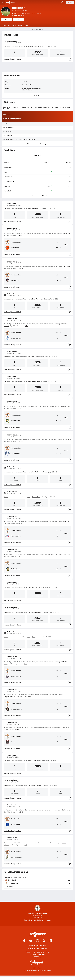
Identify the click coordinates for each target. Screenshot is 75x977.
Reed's (6, 46)
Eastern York (36, 497)
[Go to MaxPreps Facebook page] (50, 941)
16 (57, 248)
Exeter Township (37, 299)
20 (57, 671)
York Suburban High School (37, 909)
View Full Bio (38, 96)
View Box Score (9, 886)
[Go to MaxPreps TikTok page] (24, 941)
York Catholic (36, 357)
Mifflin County (36, 587)
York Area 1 (9, 135)
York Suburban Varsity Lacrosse (31, 88)
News (26, 25)
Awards (20, 25)
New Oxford (35, 208)
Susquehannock (36, 612)
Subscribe (31, 949)
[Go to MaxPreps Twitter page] (44, 941)
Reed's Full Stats (16, 59)
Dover (33, 637)
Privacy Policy (42, 949)
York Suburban (13, 242)
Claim (6, 20)
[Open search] (62, 2)
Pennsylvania (10, 127)
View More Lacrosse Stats (37, 196)
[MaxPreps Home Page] (33, 29)
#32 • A (18, 16)
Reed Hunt (18, 7)
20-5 (25, 664)
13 (57, 736)
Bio (9, 25)
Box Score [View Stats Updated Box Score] (7, 59)
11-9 (26, 326)
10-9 (30, 697)
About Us (32, 946)
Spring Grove (36, 760)
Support (37, 957)
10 (57, 275)
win (28, 299)
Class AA (9, 131)
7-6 (26, 845)
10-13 (21, 812)
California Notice (43, 952)
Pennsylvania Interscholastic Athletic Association (21, 139)
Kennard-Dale (36, 381)
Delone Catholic (36, 785)
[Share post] (69, 59)
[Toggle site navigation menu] (2, 2)
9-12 (20, 408)
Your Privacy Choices (37, 954)
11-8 (23, 523)
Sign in (70, 2)
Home (4, 25)
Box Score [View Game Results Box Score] (18, 254)
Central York (35, 46)
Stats (14, 25)
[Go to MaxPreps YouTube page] (30, 941)
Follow (19, 20)
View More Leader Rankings (37, 144)
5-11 (20, 556)
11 (57, 333)
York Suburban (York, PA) (19, 11)
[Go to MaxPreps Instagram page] (37, 941)
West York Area (36, 472)
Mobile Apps (41, 946)
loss (28, 46)
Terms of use (30, 952)
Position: (36, 156)
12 (57, 421)
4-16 (20, 235)
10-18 (21, 268)
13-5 (17, 729)
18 (57, 280)
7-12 (20, 441)
